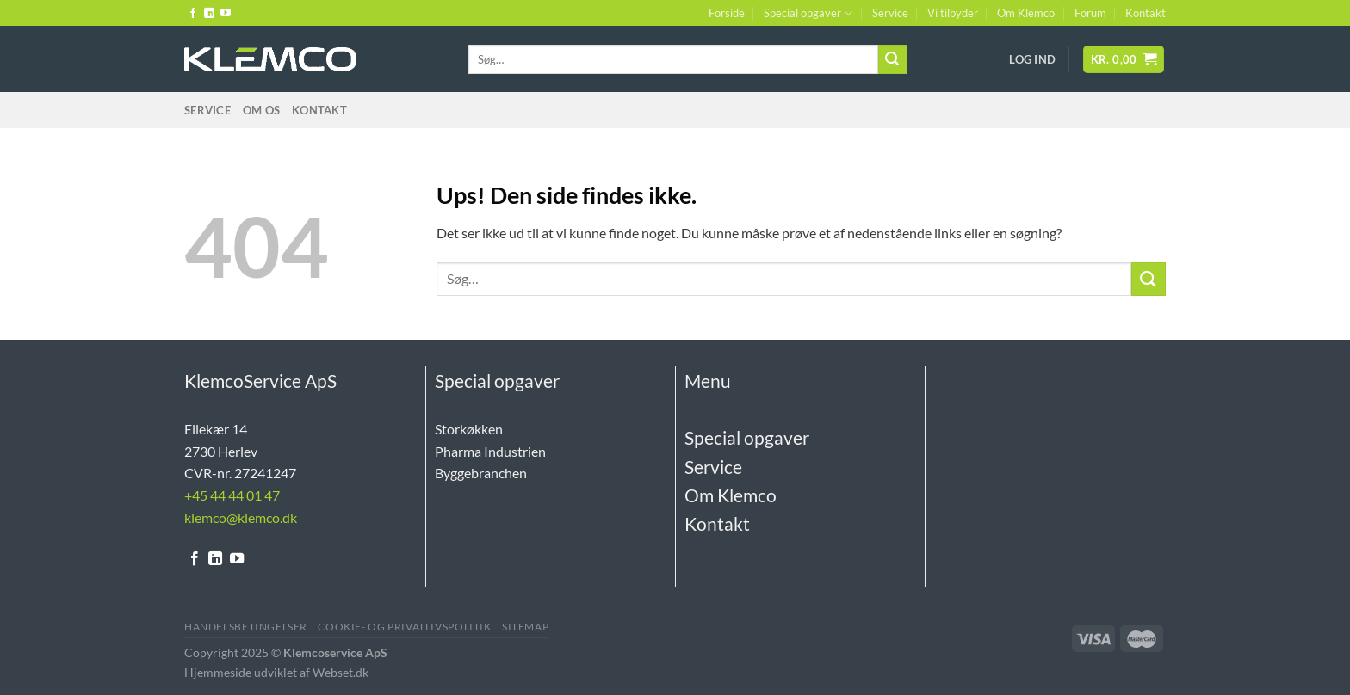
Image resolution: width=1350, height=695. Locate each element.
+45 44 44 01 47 (232, 495)
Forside (727, 13)
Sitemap (525, 626)
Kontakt (1145, 13)
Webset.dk (340, 672)
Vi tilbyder (952, 13)
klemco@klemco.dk (240, 517)
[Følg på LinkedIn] (209, 14)
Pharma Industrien (490, 451)
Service (890, 13)
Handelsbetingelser (245, 626)
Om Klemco (1026, 13)
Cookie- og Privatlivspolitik (404, 626)
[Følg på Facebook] (193, 14)
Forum (1090, 13)
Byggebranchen (481, 472)
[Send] (892, 59)
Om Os (261, 110)
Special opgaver (808, 13)
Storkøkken (469, 429)
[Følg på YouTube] (225, 14)
